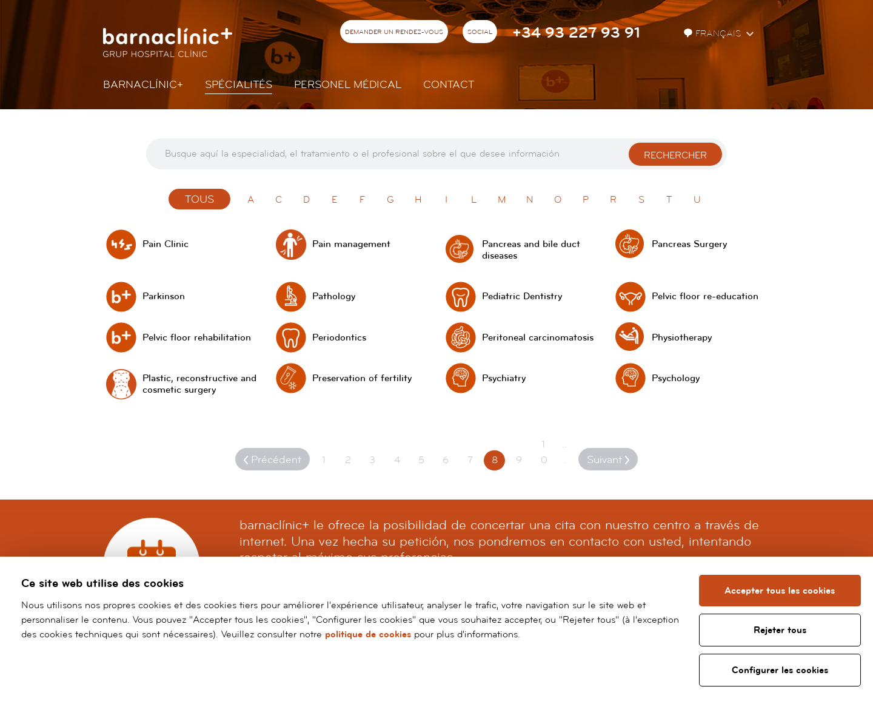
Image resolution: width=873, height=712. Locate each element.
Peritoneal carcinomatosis (538, 338)
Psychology (676, 378)
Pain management (351, 244)
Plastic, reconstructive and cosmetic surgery (199, 384)
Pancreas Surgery (689, 244)
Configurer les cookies (780, 670)
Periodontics (339, 338)
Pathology (333, 296)
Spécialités (238, 85)
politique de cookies (368, 634)
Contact (448, 85)
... (564, 452)
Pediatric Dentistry (522, 296)
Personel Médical (347, 85)
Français (713, 33)
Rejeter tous (780, 630)
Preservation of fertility (362, 378)
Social (479, 32)
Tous (199, 199)
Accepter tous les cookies (779, 591)
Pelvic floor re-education (705, 296)
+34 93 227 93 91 (576, 33)
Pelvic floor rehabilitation (196, 338)
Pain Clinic (165, 244)
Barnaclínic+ (143, 85)
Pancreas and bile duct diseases (531, 250)
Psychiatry (504, 378)
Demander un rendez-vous (394, 32)
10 (544, 452)
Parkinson (163, 296)
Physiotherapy (682, 338)
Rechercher (675, 155)
